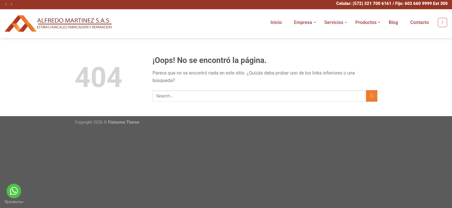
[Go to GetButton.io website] (14, 202)
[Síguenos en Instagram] (7, 4)
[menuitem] (276, 22)
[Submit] (371, 95)
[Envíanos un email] (12, 4)
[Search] (442, 22)
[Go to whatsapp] (14, 191)
